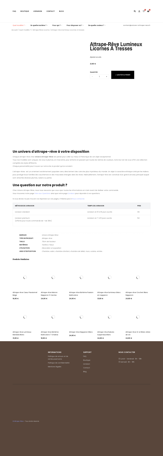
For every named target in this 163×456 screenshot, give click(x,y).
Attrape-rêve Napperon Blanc (81, 332)
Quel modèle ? (25, 30)
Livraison (37, 11)
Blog (61, 11)
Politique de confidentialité (59, 363)
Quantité (94, 72)
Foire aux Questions (42, 193)
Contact (50, 11)
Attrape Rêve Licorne (41, 30)
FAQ (14, 11)
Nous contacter (78, 199)
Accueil (14, 30)
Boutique (25, 11)
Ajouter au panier (123, 75)
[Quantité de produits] (99, 76)
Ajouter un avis (95, 57)
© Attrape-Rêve (18, 421)
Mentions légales (54, 367)
